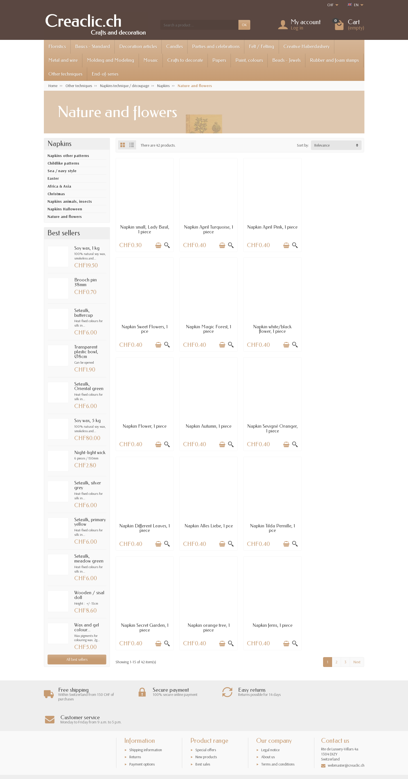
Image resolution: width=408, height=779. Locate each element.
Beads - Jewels (286, 60)
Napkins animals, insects (70, 201)
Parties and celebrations (216, 46)
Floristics (57, 46)
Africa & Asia (59, 186)
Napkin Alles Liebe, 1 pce (271, 425)
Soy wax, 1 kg (87, 248)
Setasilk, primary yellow (90, 522)
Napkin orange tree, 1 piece (208, 527)
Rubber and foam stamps (334, 60)
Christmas (56, 193)
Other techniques (65, 74)
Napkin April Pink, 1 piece (272, 226)
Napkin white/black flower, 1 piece (208, 328)
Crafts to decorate (185, 60)
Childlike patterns (63, 163)
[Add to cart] (158, 245)
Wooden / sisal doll (89, 595)
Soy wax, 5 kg (87, 420)
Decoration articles (138, 46)
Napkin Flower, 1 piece (272, 326)
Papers (219, 60)
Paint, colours (249, 60)
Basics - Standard (92, 46)
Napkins (59, 144)
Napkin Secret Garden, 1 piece (144, 527)
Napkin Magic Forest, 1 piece (144, 328)
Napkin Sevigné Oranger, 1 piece (144, 428)
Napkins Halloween (65, 208)
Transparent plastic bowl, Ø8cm (86, 351)
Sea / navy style (62, 170)
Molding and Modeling (110, 60)
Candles (174, 46)
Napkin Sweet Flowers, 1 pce (335, 229)
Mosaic (150, 60)
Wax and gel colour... (86, 627)
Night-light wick (89, 452)
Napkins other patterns (68, 155)
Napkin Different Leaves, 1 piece (208, 428)
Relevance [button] (322, 145)
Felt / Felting (261, 46)
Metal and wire (63, 60)
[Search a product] (199, 24)
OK (244, 24)
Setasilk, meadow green (88, 559)
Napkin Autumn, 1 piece (335, 326)
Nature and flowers (65, 216)
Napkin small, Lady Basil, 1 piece (144, 229)
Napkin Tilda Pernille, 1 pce (335, 428)
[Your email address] (191, 754)
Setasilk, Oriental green (88, 386)
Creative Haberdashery (306, 46)
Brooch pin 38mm (85, 282)
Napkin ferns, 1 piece (272, 524)
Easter (53, 178)
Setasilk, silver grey (87, 485)
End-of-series (105, 74)
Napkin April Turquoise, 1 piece (208, 229)
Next (356, 561)
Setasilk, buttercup (83, 313)
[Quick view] (167, 245)
